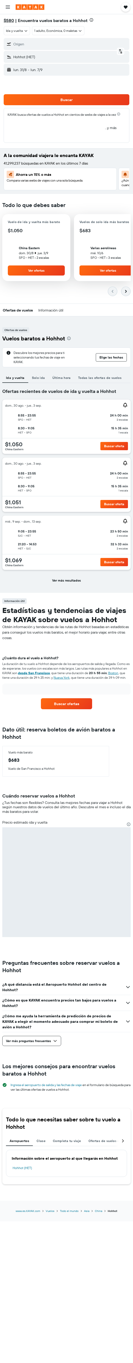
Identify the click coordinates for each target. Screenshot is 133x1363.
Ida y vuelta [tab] (15, 378)
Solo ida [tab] (38, 378)
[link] (66, 703)
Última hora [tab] (61, 378)
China (98, 1211)
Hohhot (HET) (22, 1168)
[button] (8, 7)
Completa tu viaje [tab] (67, 1141)
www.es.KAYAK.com (28, 1211)
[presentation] (91, 20)
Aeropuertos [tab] (19, 1141)
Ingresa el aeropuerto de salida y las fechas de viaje (46, 1085)
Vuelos (50, 1211)
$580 (9, 20)
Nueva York (62, 678)
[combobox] (17, 30)
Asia (86, 1211)
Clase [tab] (41, 1141)
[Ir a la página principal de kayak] (30, 7)
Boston (113, 673)
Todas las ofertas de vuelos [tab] (100, 378)
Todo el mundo (69, 1211)
